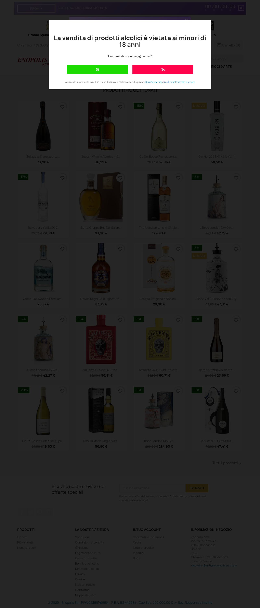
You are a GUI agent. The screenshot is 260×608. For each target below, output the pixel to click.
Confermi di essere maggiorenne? (130, 56)
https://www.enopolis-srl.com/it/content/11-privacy (170, 82)
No (163, 69)
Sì (97, 69)
